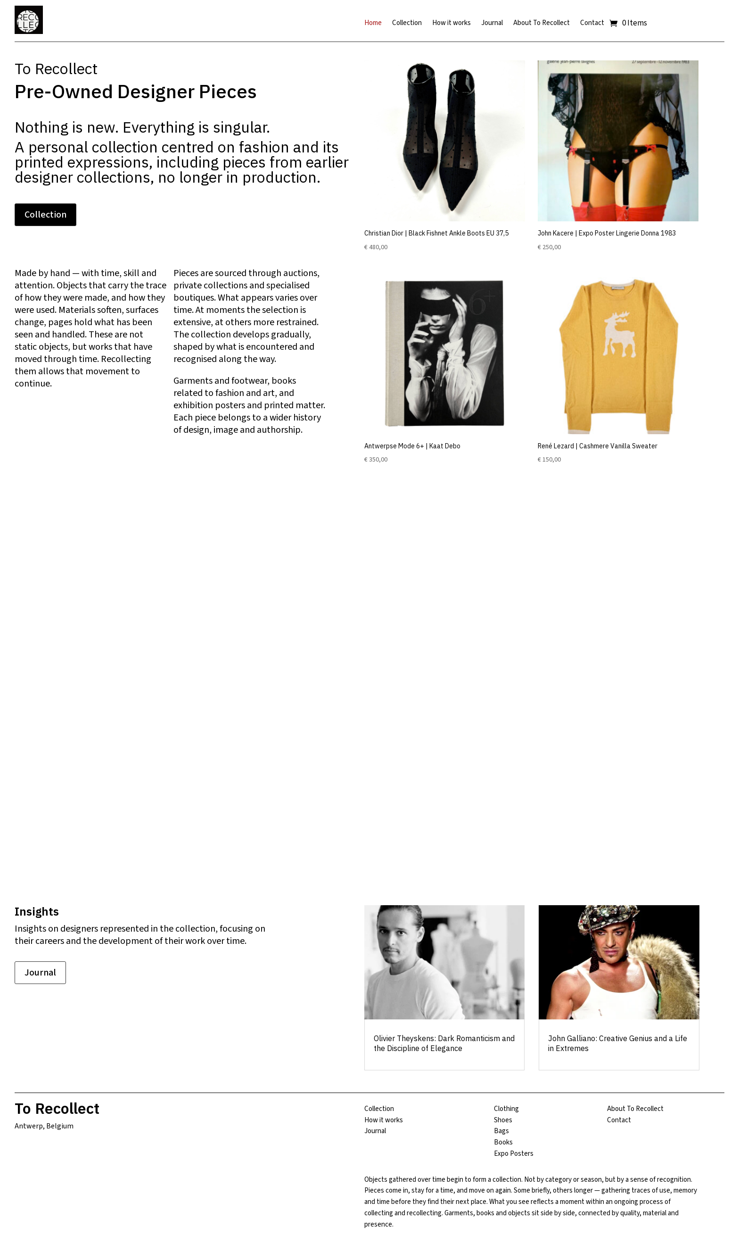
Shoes (503, 1120)
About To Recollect (541, 24)
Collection (407, 24)
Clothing (506, 1109)
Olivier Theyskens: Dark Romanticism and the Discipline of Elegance (444, 1043)
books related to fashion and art (234, 387)
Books (503, 1142)
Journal (492, 24)
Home (373, 24)
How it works (451, 24)
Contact (592, 24)
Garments (193, 380)
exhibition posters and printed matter (248, 405)
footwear (249, 380)
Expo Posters (514, 1154)
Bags (501, 1131)
